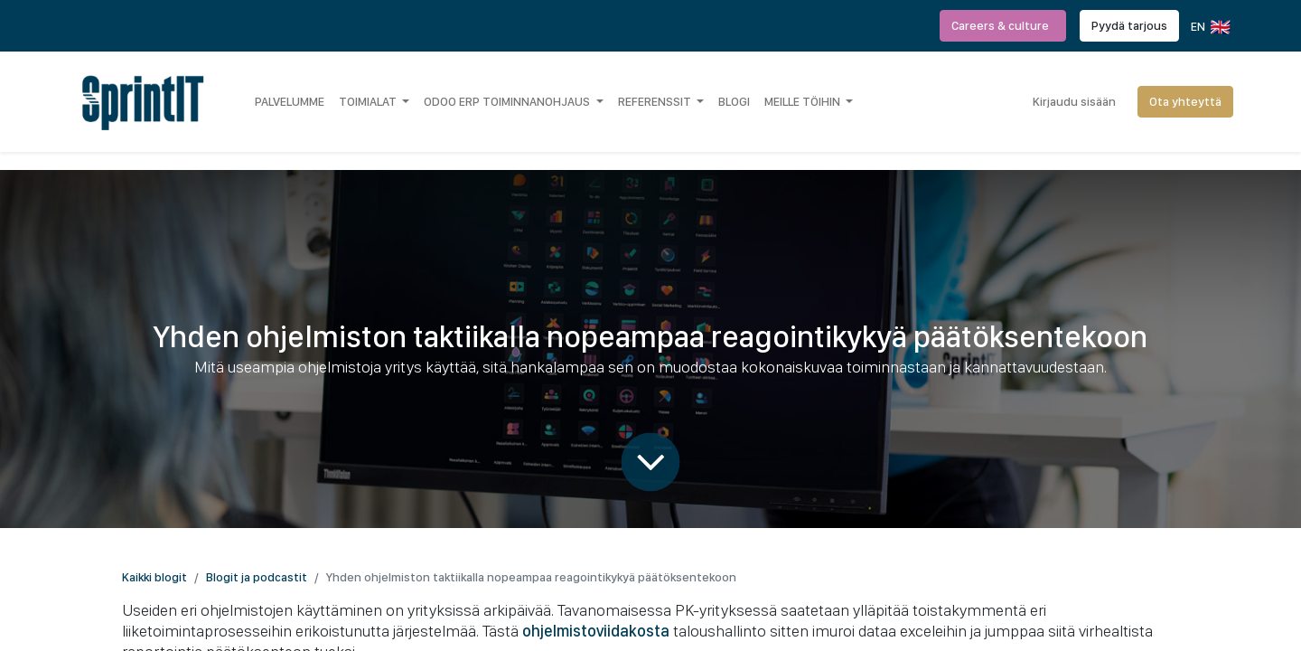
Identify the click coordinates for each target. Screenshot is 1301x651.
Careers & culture (1002, 25)
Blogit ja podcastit (256, 577)
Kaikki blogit (154, 577)
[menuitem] (290, 101)
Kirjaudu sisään (1074, 101)
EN (1209, 27)
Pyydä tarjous (1129, 25)
